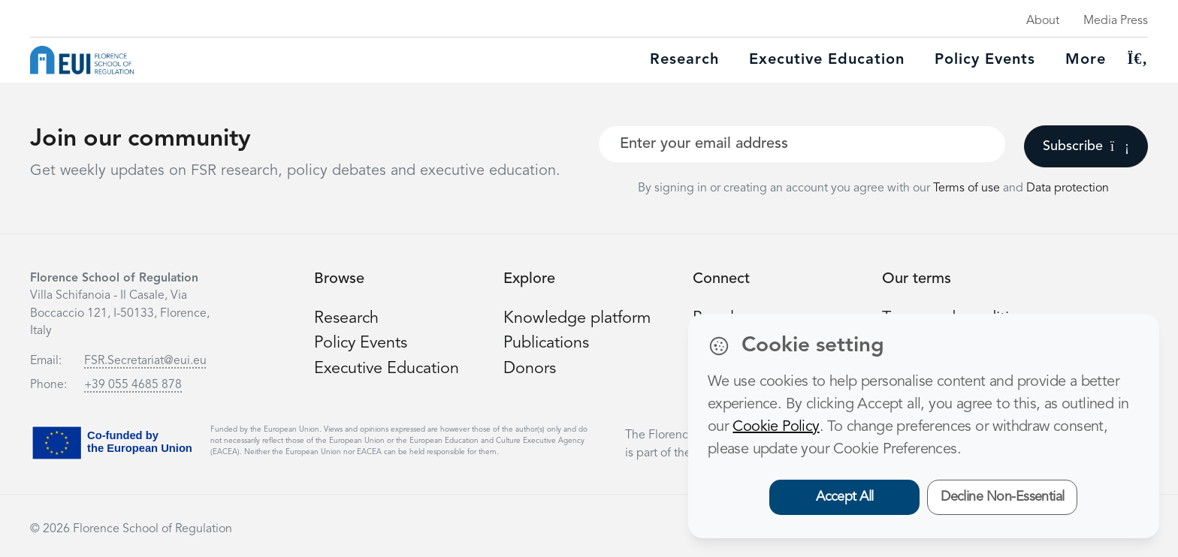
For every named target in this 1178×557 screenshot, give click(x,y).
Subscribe (1086, 146)
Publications (547, 343)
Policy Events (985, 60)
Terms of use (968, 188)
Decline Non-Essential (1003, 497)
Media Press (1115, 21)
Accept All (845, 497)
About (1042, 21)
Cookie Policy (775, 427)
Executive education (827, 60)
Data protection (1067, 188)
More (1085, 60)
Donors (529, 368)
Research (684, 60)
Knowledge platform (577, 318)
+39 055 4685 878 (133, 385)
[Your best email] (802, 144)
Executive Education (388, 368)
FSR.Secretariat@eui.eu (145, 361)
